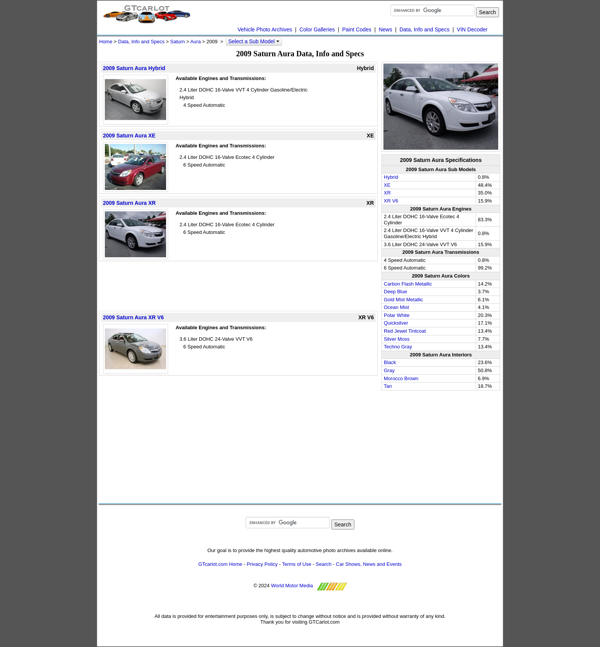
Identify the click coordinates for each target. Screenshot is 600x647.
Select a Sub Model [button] (253, 41)
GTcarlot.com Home (220, 564)
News (385, 29)
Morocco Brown (401, 378)
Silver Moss (396, 339)
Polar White (396, 315)
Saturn (177, 41)
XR (387, 193)
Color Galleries (317, 29)
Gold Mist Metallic (403, 299)
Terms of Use (296, 564)
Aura (195, 41)
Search (323, 564)
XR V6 (391, 201)
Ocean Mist (396, 307)
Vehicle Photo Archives (265, 29)
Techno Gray (398, 347)
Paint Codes (356, 29)
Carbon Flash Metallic (408, 284)
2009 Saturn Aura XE (129, 135)
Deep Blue (395, 291)
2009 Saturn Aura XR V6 (133, 317)
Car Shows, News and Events (369, 564)
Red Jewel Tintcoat (405, 331)
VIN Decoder (472, 29)
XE (387, 185)
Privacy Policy (262, 564)
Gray (389, 370)
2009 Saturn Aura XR (129, 203)
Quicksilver (396, 323)
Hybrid (391, 177)
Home (105, 41)
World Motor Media (292, 585)
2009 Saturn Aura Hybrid (134, 68)
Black (390, 362)
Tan (388, 386)
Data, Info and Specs (424, 29)
